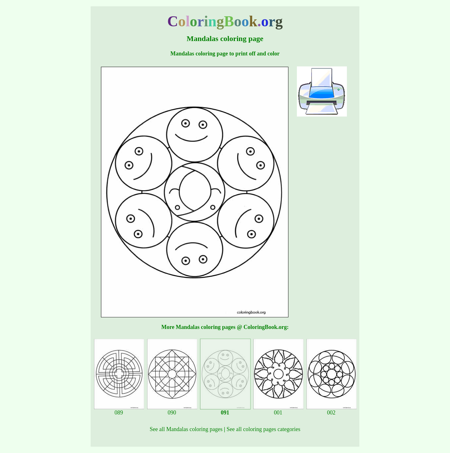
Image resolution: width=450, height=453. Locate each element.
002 (331, 410)
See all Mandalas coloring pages (186, 429)
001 (278, 410)
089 (119, 410)
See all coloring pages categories (263, 429)
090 (172, 410)
